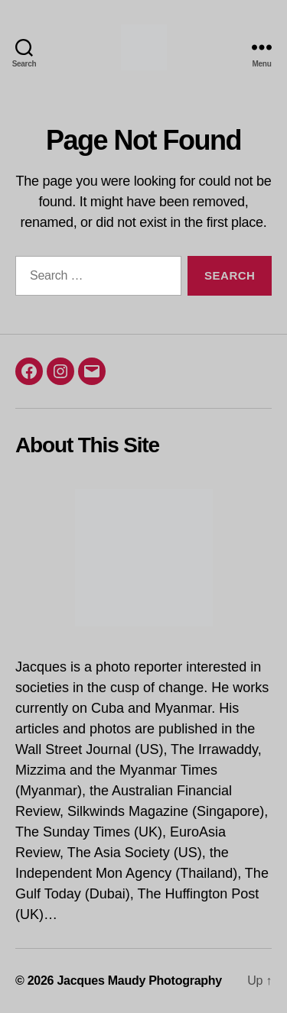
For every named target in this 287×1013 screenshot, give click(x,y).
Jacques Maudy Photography (139, 980)
